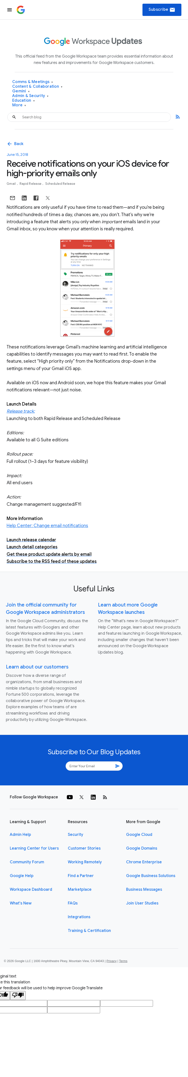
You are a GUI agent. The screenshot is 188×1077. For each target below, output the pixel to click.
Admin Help (20, 834)
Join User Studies (142, 903)
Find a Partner (81, 875)
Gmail (12, 184)
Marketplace (80, 889)
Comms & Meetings (32, 82)
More (19, 105)
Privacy (111, 961)
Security (75, 834)
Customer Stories (84, 848)
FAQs (73, 903)
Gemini (21, 91)
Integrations (79, 917)
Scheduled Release (60, 184)
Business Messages (144, 889)
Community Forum (27, 862)
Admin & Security (30, 96)
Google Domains (141, 848)
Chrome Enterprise (144, 862)
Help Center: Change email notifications (47, 525)
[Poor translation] (18, 995)
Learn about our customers (37, 667)
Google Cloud (139, 834)
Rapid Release (31, 184)
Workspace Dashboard (31, 889)
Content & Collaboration (37, 86)
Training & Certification (89, 930)
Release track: (21, 411)
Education (23, 100)
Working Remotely (85, 862)
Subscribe (162, 10)
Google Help (22, 875)
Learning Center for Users (34, 848)
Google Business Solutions (150, 875)
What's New (21, 903)
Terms (123, 961)
